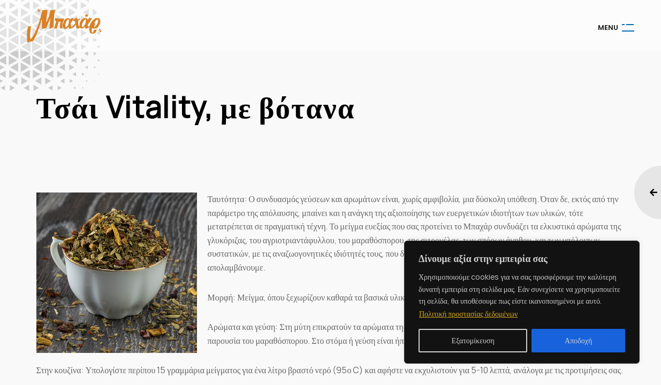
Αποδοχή (578, 340)
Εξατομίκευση (473, 340)
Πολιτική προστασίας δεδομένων (468, 314)
